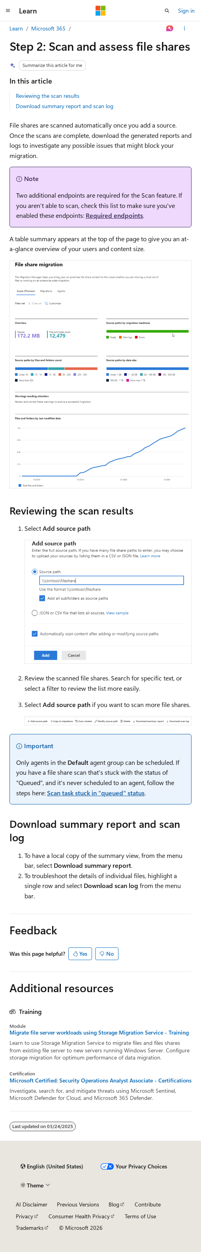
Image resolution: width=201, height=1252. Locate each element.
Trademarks (29, 1227)
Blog (114, 1204)
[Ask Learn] (170, 28)
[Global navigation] (8, 11)
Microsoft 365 (48, 28)
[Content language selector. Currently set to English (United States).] (52, 1166)
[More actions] (185, 28)
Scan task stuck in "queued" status (96, 793)
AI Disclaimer (31, 1204)
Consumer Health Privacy (79, 1216)
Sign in (186, 10)
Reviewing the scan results (47, 95)
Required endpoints (114, 215)
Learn (16, 28)
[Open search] (167, 11)
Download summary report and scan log (64, 106)
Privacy (24, 1216)
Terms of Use (140, 1216)
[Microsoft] (101, 11)
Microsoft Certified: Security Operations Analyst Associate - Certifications (100, 1080)
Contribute (148, 1204)
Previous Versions (78, 1204)
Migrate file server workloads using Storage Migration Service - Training (99, 1032)
